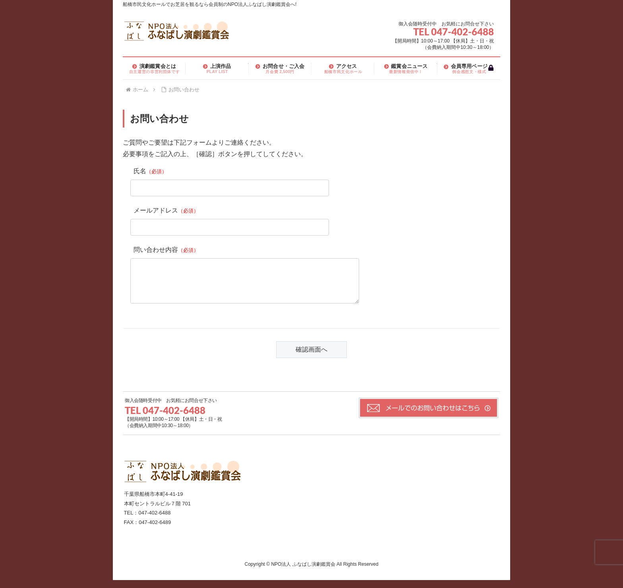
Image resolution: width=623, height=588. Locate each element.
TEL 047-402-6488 (453, 31)
